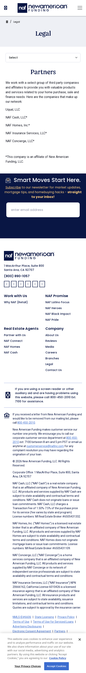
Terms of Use (21, 621)
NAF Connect (13, 341)
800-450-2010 (60, 397)
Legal (16, 21)
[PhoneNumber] (5, 7)
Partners (59, 631)
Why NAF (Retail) (16, 302)
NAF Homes (12, 347)
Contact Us (53, 370)
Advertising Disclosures (27, 626)
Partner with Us (15, 335)
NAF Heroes (53, 308)
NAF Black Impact (58, 314)
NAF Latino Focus (57, 302)
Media (49, 347)
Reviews (51, 341)
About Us (52, 335)
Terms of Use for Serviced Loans (53, 621)
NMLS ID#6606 (22, 617)
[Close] (79, 644)
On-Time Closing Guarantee (30, 636)
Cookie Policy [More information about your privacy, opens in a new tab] (57, 663)
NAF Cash (11, 352)
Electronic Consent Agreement (32, 631)
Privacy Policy (66, 617)
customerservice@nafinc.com (45, 446)
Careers (51, 352)
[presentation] (43, 228)
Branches (52, 358)
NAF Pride (52, 320)
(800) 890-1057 (17, 276)
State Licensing (44, 617)
